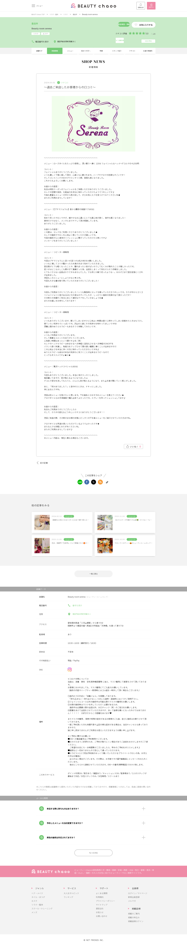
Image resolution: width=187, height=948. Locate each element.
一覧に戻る (93, 574)
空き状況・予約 (115, 24)
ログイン (151, 5)
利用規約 (100, 899)
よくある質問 (101, 895)
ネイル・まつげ (38, 899)
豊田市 (79, 14)
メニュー (70, 50)
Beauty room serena (45, 28)
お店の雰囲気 (147, 50)
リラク (69, 14)
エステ (34, 903)
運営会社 (100, 910)
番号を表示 (75, 606)
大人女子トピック (71, 895)
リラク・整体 (57, 14)
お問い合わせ (101, 918)
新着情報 (55, 50)
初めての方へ (85, 50)
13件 (154, 33)
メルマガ (132, 903)
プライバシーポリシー (105, 903)
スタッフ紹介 (116, 50)
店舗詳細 (88, 40)
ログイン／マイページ (137, 895)
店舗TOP (39, 50)
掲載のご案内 (134, 915)
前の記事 (43, 462)
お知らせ (141, 5)
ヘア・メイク (37, 895)
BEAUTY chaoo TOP (39, 14)
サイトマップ (101, 906)
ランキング (68, 899)
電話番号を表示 (40, 40)
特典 (101, 50)
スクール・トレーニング (41, 910)
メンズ (34, 914)
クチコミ (132, 50)
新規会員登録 (134, 899)
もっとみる (93, 854)
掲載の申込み (134, 919)
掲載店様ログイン (135, 923)
